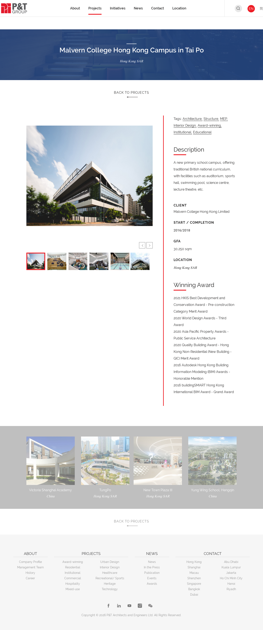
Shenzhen (194, 578)
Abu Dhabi (231, 562)
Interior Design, (185, 125)
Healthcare (109, 572)
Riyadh (231, 589)
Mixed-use (73, 589)
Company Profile (30, 562)
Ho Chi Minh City (231, 578)
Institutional (72, 572)
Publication (152, 572)
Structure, (211, 119)
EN (251, 9)
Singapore (194, 583)
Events (151, 578)
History (30, 572)
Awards (152, 583)
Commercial (72, 578)
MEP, (224, 119)
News (152, 562)
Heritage (110, 583)
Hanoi (231, 583)
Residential (72, 567)
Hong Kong (194, 562)
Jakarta (231, 572)
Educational (202, 132)
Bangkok (194, 589)
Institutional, (183, 132)
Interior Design (110, 567)
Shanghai (194, 567)
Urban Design (109, 562)
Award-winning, (210, 125)
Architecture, (192, 119)
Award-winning (72, 562)
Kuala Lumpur (231, 567)
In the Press (152, 567)
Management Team (30, 567)
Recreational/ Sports (109, 578)
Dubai (194, 594)
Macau (194, 572)
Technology (110, 589)
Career (30, 578)
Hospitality (72, 583)
